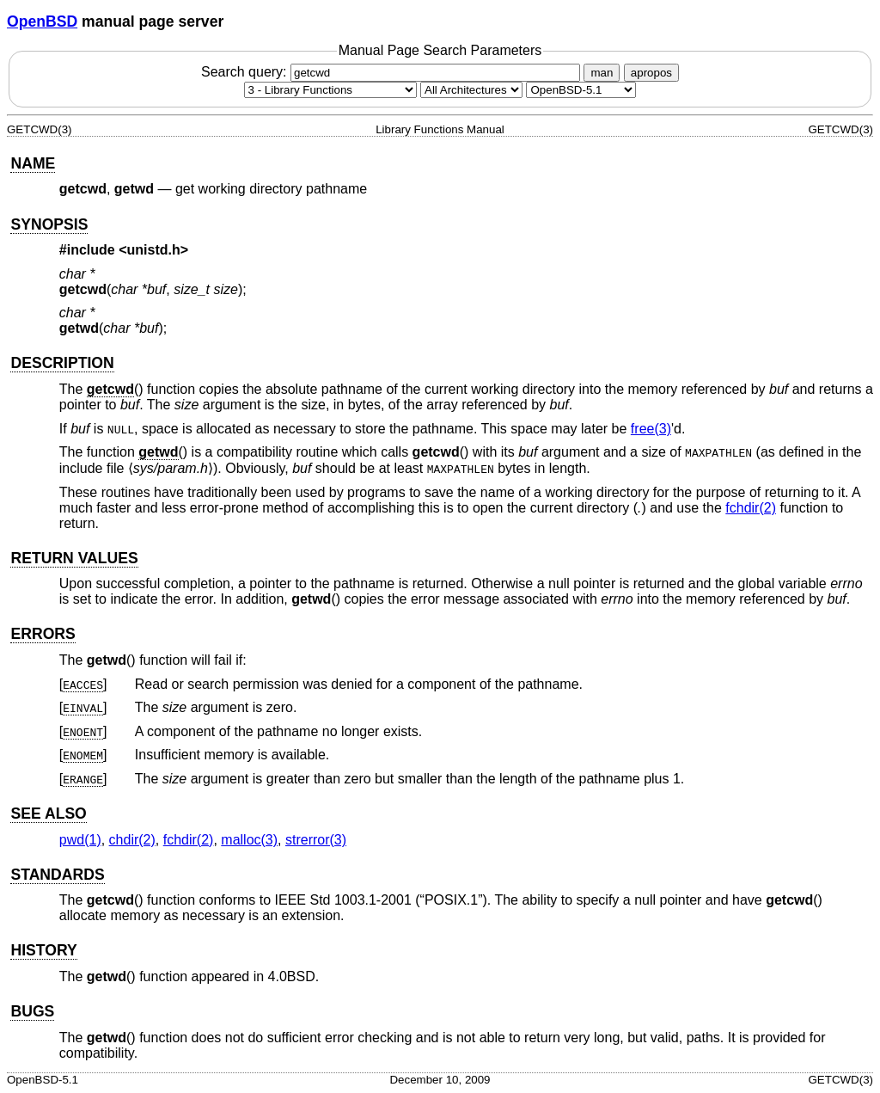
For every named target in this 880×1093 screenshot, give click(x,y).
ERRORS (42, 633)
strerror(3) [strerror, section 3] (315, 839)
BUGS (32, 1011)
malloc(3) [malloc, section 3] (249, 839)
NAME (32, 163)
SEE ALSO (48, 813)
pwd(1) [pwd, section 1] (80, 839)
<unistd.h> (153, 250)
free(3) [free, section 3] (651, 428)
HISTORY (43, 950)
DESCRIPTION (61, 362)
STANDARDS (57, 874)
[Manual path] (581, 90)
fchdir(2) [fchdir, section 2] (750, 507)
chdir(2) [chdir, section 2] (132, 839)
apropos (651, 72)
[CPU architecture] (471, 90)
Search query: (392, 71)
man (601, 72)
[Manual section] (330, 90)
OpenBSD (42, 21)
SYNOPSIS (49, 224)
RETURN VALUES (74, 558)
